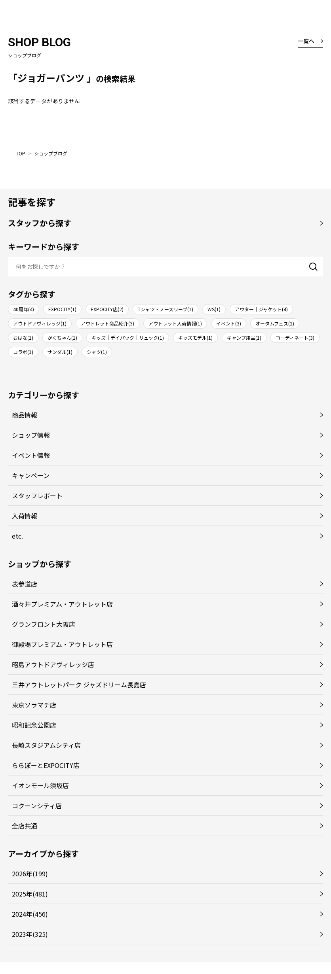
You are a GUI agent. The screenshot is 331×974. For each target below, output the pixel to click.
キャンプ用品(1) (244, 337)
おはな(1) (23, 337)
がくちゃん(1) (62, 337)
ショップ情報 (31, 435)
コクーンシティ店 (37, 805)
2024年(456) (30, 914)
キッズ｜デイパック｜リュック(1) (127, 337)
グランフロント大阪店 (43, 624)
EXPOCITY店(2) (107, 309)
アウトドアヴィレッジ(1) (40, 323)
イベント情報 (31, 455)
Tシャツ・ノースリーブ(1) (165, 309)
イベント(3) (228, 323)
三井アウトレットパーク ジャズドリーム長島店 (79, 684)
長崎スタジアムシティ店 (46, 745)
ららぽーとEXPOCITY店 (46, 765)
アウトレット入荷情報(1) (175, 323)
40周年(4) (23, 309)
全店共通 (24, 825)
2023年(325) (30, 934)
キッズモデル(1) (195, 337)
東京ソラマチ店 (34, 704)
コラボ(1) (23, 351)
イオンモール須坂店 (40, 785)
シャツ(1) (97, 351)
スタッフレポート (37, 495)
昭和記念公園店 (34, 725)
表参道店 (24, 583)
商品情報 (24, 415)
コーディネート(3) (295, 337)
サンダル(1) (60, 351)
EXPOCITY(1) (62, 309)
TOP (20, 153)
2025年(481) (30, 893)
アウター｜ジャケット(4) (261, 309)
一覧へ (306, 41)
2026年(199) (30, 873)
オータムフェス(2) (274, 323)
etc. (17, 536)
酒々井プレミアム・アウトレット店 (62, 604)
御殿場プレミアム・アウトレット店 (62, 644)
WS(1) (214, 309)
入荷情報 (24, 515)
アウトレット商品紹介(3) (107, 323)
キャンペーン (30, 475)
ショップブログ (50, 153)
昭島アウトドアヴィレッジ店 (53, 664)
